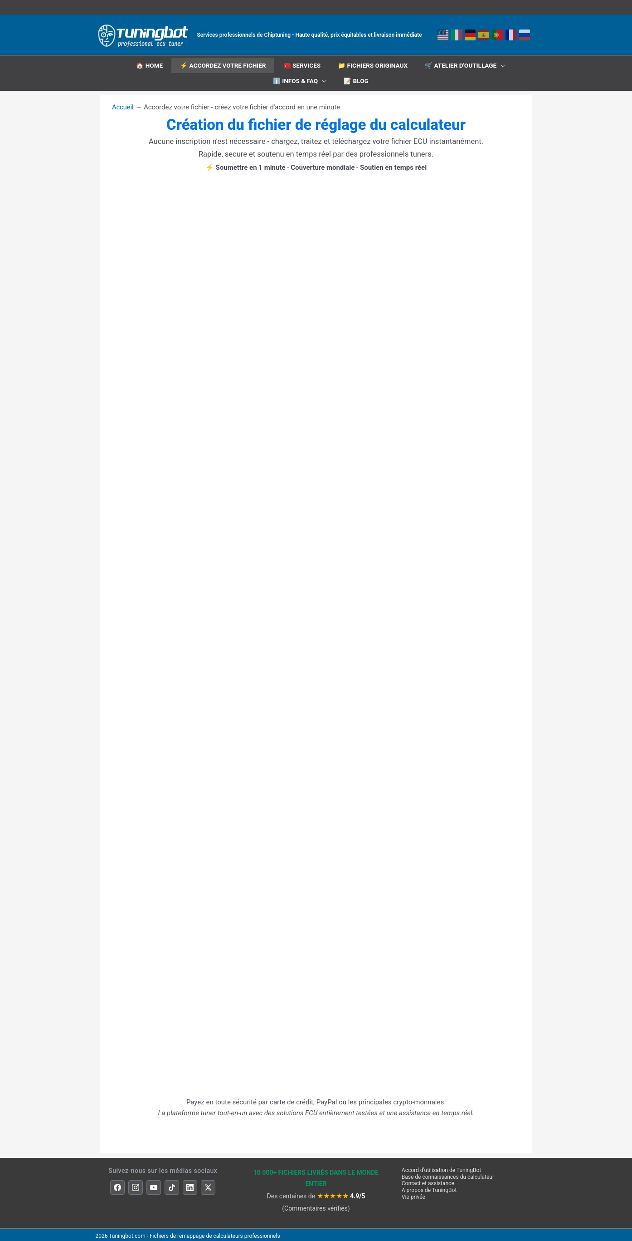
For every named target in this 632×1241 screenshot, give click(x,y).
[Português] (497, 35)
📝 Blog (356, 80)
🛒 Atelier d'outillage (463, 64)
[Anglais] (443, 35)
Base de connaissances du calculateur (448, 1174)
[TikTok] (172, 1184)
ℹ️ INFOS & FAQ (295, 80)
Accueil (123, 104)
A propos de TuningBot (429, 1187)
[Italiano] (456, 35)
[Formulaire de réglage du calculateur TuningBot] (316, 623)
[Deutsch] (470, 35)
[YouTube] (153, 1184)
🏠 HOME (146, 64)
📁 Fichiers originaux (373, 64)
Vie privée (413, 1194)
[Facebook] (117, 1184)
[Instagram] (135, 1184)
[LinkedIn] (190, 1184)
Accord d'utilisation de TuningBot (441, 1167)
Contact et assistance (428, 1180)
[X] (208, 1184)
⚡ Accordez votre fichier (221, 64)
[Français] (511, 35)
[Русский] (524, 35)
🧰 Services (301, 64)
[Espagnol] (483, 35)
